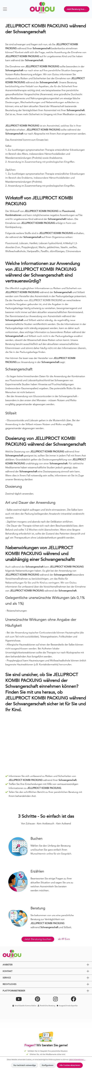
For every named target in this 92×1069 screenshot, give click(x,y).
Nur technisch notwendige (24, 1065)
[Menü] (6, 9)
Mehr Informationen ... (77, 1059)
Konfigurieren (47, 1065)
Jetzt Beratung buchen (77, 9)
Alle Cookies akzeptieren (69, 1065)
